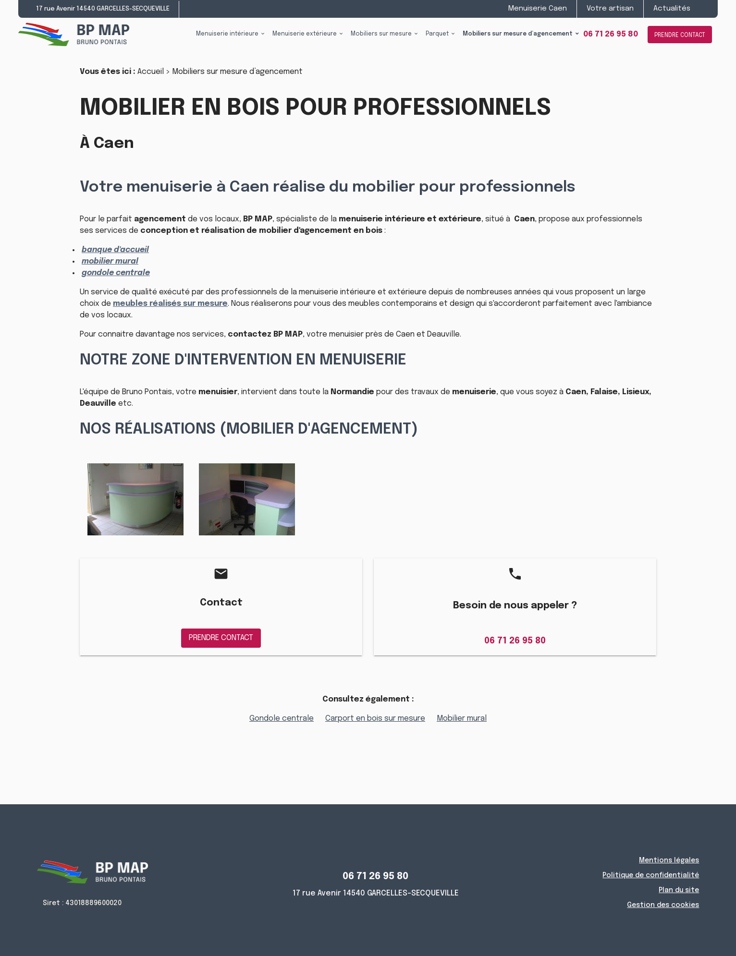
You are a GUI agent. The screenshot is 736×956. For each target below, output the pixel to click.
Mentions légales (669, 860)
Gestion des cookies (663, 905)
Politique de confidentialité (650, 875)
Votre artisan (610, 8)
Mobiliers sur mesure (381, 34)
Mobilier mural (462, 718)
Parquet (437, 34)
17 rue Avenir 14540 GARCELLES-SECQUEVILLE (103, 9)
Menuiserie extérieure (304, 34)
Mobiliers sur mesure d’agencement (518, 34)
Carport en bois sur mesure (375, 718)
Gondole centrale (281, 718)
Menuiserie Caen (537, 8)
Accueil (150, 72)
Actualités (671, 8)
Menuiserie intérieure (227, 34)
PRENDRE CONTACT (679, 35)
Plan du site (679, 890)
